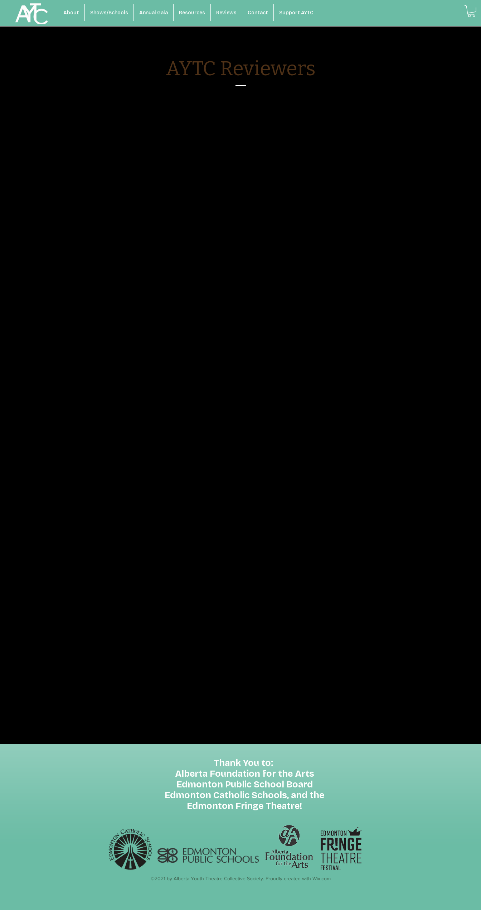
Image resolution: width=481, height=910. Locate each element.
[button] (471, 11)
